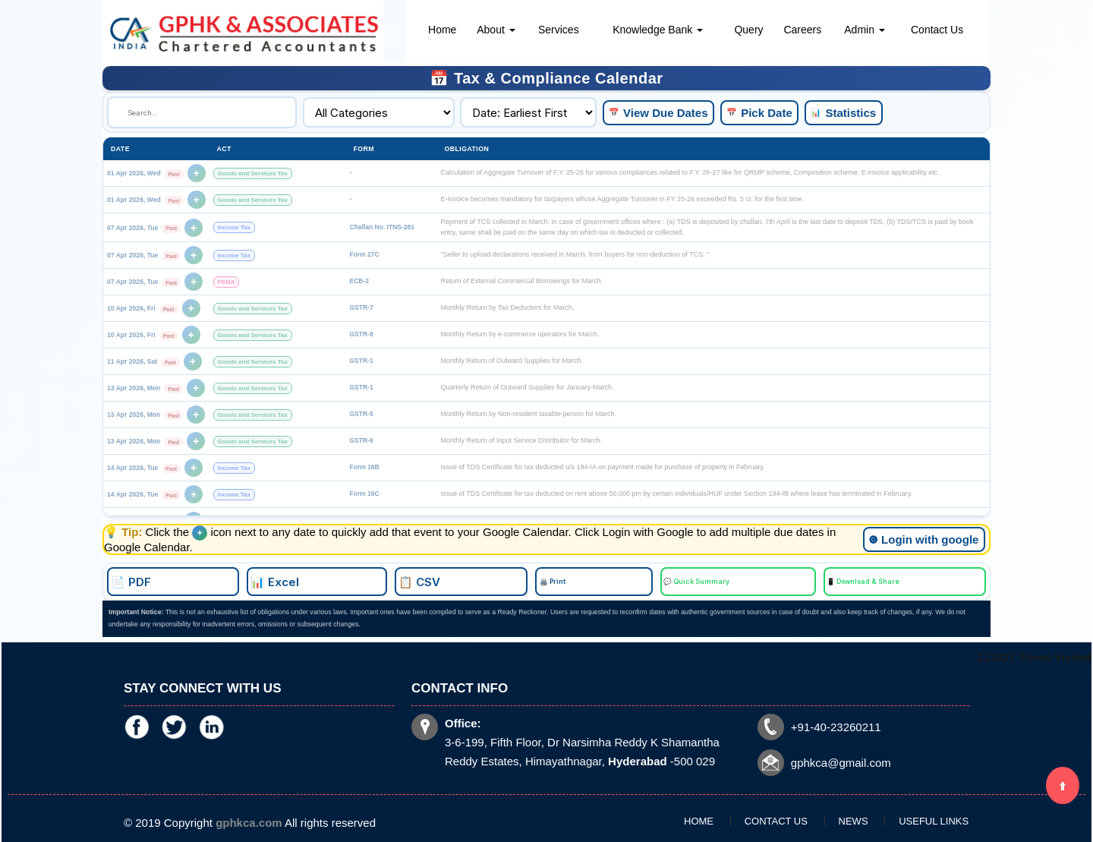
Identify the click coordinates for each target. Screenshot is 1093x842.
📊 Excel (429, 579)
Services (558, 30)
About (496, 30)
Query (748, 30)
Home (442, 30)
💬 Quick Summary (646, 580)
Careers (802, 30)
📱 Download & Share (734, 580)
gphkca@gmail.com (782, 741)
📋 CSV (507, 579)
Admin (864, 30)
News (838, 817)
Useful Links (886, 817)
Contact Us (937, 30)
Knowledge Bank (658, 30)
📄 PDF (351, 579)
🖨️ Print (574, 580)
